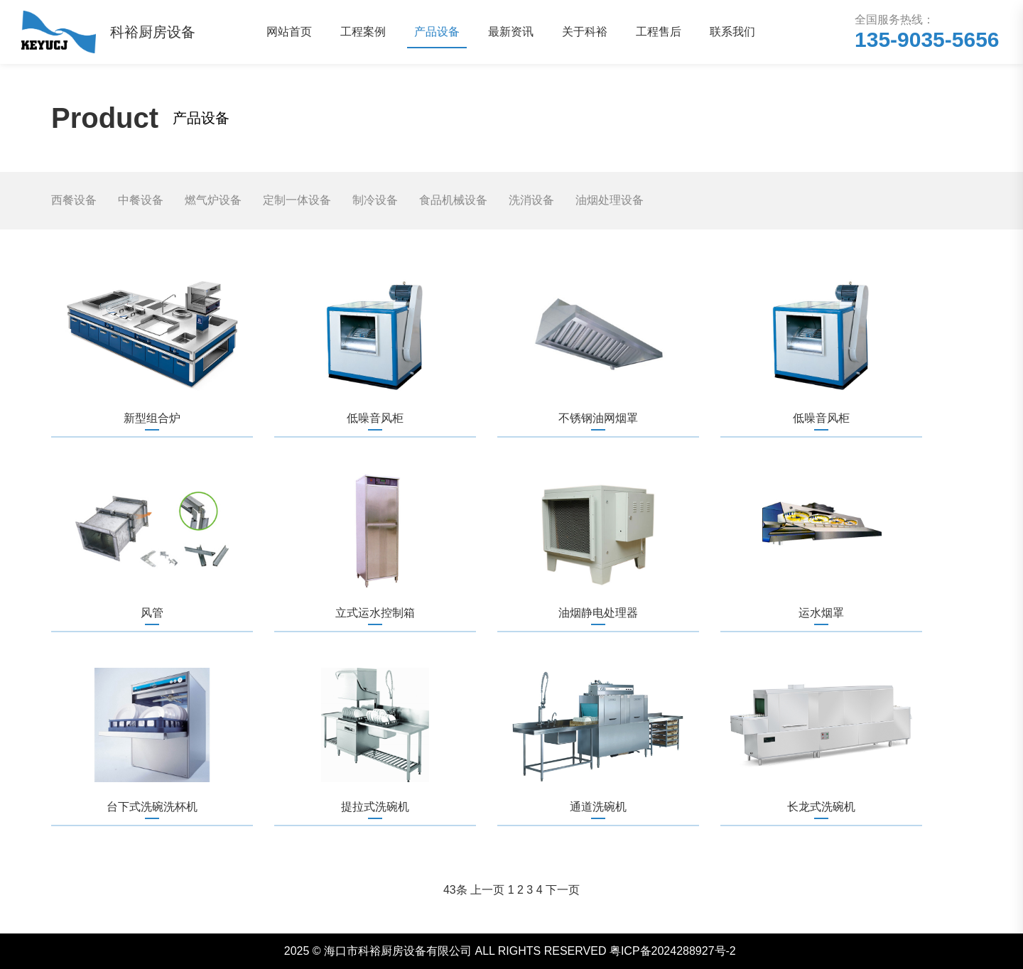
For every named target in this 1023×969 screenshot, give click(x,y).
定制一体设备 (297, 200)
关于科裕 (584, 32)
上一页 (487, 890)
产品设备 (437, 32)
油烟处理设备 (609, 200)
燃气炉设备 (213, 200)
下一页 (563, 890)
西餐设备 (74, 200)
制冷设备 (375, 200)
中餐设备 (140, 200)
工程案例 (363, 32)
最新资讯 (511, 32)
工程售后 (658, 32)
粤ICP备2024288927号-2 (673, 951)
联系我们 (732, 32)
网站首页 (289, 32)
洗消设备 (531, 200)
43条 (455, 890)
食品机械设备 (453, 200)
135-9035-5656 (927, 39)
